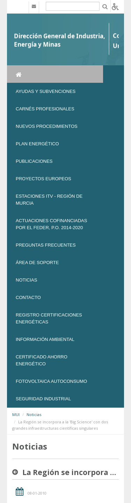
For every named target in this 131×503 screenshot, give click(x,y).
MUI (16, 414)
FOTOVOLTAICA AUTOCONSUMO (51, 381)
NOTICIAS (26, 280)
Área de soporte (37, 262)
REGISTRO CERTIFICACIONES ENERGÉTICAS (49, 318)
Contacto (28, 297)
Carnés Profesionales (45, 108)
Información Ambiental (45, 339)
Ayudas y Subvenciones (45, 91)
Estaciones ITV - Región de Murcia (49, 200)
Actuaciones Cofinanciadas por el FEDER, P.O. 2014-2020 (51, 224)
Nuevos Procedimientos (47, 126)
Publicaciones (34, 161)
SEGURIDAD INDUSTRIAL (43, 398)
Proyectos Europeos (43, 178)
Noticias (34, 414)
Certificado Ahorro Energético (41, 360)
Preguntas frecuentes (46, 245)
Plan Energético (37, 143)
